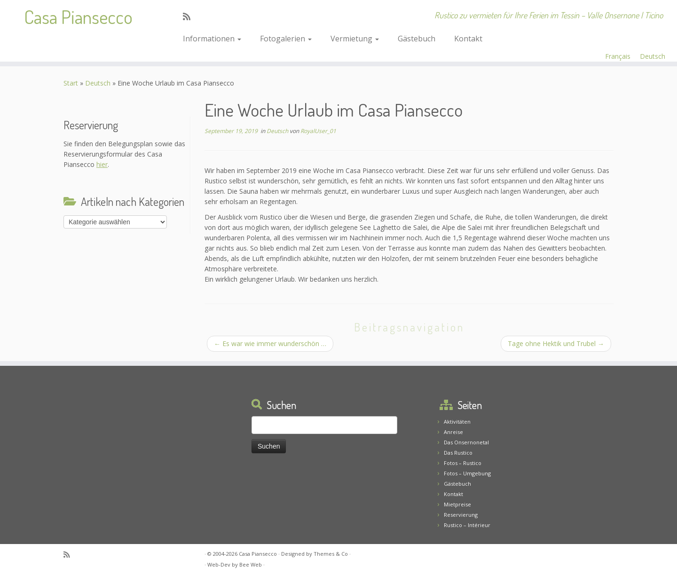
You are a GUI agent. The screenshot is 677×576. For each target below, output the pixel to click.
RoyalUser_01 (318, 131)
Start (70, 83)
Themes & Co (331, 553)
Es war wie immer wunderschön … (270, 343)
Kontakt (468, 38)
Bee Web (250, 564)
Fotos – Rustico (462, 462)
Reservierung (461, 514)
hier (102, 164)
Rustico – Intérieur (467, 525)
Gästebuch (416, 38)
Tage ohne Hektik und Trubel (556, 343)
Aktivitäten (457, 421)
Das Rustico (458, 452)
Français (617, 56)
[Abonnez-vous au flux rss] (190, 16)
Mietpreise (457, 504)
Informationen (212, 38)
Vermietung (355, 38)
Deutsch (652, 56)
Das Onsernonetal (466, 442)
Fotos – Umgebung (467, 473)
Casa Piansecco (78, 16)
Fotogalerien (286, 38)
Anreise (453, 431)
